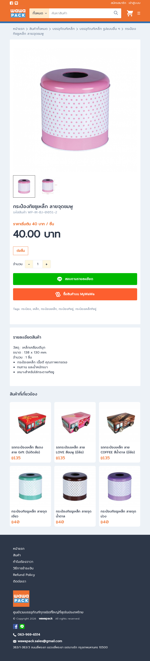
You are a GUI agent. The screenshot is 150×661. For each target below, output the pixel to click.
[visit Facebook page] (11, 3)
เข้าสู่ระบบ (134, 3)
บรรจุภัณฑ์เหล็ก (63, 28)
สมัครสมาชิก (118, 3)
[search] (85, 13)
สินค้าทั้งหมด (38, 28)
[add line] (16, 3)
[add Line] (22, 626)
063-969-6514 (26, 634)
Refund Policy (24, 574)
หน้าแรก (18, 28)
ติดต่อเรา (19, 581)
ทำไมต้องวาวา (23, 561)
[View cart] (130, 13)
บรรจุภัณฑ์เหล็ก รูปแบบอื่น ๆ (100, 28)
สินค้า (17, 555)
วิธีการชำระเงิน (23, 568)
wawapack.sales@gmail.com (37, 641)
